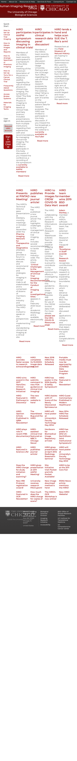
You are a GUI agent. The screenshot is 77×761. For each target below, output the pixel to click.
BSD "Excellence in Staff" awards (65, 250)
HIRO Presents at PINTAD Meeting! (22, 195)
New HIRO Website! (64, 493)
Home (3, 2)
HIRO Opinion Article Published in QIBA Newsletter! (22, 417)
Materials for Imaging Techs (7, 105)
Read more (23, 176)
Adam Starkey (63, 211)
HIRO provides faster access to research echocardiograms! (25, 362)
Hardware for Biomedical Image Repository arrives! (50, 435)
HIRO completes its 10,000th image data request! (36, 362)
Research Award (63, 259)
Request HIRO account (8, 128)
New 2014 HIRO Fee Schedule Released (64, 414)
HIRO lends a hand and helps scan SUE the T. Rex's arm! (63, 35)
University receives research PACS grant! (36, 484)
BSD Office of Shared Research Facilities (64, 513)
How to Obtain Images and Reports (7, 47)
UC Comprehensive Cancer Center (64, 527)
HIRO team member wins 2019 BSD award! (65, 198)
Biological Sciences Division (44, 513)
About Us (13, 2)
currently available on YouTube (41, 134)
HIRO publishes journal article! (35, 450)
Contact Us (71, 2)
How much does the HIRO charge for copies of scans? (36, 496)
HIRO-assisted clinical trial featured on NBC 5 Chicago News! (36, 436)
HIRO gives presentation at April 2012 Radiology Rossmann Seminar (51, 453)
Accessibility (45, 525)
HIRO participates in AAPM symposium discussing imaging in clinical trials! (25, 38)
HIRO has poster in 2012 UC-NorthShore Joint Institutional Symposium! (65, 436)
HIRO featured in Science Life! (22, 449)
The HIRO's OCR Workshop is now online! (51, 495)
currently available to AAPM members (22, 168)
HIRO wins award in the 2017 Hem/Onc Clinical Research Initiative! (22, 385)
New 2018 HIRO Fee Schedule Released (49, 360)
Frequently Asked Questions (8, 88)
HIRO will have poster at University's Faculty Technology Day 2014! (50, 418)
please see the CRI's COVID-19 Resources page (50, 320)
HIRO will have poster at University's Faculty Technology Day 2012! (65, 454)
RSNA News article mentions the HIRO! (65, 484)
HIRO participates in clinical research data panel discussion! (44, 37)
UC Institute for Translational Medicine (64, 520)
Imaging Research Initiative (44, 520)
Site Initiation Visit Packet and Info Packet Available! (51, 471)
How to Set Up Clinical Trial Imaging (7, 34)
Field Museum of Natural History (62, 51)
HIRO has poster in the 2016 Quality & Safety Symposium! (51, 382)
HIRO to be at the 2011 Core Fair (64, 467)
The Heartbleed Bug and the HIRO (36, 414)
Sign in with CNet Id (8, 141)
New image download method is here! (50, 484)
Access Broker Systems (7, 96)
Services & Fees (44, 2)
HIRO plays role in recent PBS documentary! (23, 432)
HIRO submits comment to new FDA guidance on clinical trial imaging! (36, 385)
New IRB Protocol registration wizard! (22, 484)
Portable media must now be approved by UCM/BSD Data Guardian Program (65, 365)
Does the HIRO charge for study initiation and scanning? (22, 471)
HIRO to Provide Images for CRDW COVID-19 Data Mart (52, 198)
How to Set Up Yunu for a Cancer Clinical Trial (8, 76)
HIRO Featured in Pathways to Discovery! (22, 399)
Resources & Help (27, 2)
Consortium (59, 2)
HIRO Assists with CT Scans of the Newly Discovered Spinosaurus (51, 401)
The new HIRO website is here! (35, 399)
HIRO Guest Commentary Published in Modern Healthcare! (65, 400)
